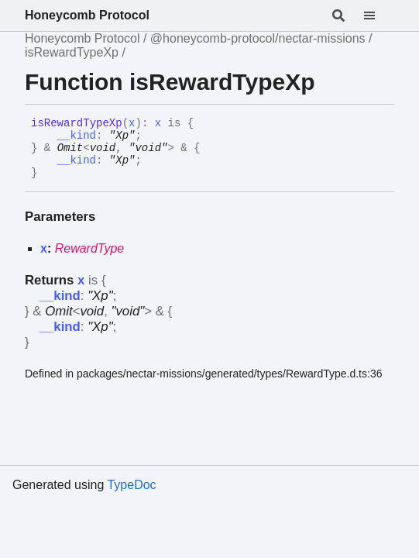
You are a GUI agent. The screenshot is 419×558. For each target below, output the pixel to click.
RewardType (90, 248)
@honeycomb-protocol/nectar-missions (258, 38)
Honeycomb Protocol (87, 15)
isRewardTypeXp (71, 52)
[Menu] (378, 15)
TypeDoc (131, 484)
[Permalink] (48, 173)
